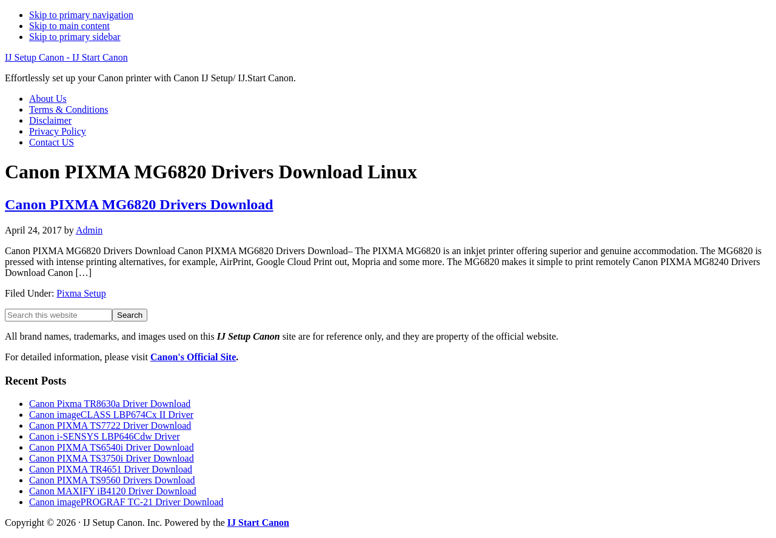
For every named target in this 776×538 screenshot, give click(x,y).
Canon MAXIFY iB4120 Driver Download (112, 491)
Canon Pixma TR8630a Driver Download (109, 403)
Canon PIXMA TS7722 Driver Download (110, 425)
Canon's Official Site (193, 357)
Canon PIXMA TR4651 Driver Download (110, 469)
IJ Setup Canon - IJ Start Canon (66, 57)
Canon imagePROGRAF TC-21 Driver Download (126, 502)
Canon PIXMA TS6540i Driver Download (111, 447)
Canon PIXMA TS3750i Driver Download (111, 458)
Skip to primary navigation (81, 15)
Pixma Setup (80, 293)
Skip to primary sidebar (75, 37)
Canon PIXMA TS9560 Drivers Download (112, 480)
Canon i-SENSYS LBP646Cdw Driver (104, 436)
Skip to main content (69, 26)
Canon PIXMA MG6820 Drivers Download (139, 204)
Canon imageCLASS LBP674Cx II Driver (111, 414)
